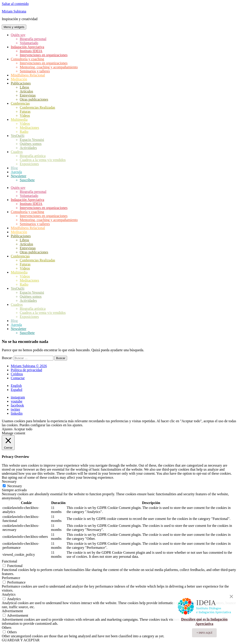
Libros (24, 87)
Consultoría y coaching (27, 59)
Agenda (16, 172)
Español (16, 390)
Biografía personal (33, 39)
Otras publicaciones (34, 99)
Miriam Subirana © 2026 (29, 366)
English (16, 386)
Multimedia (19, 119)
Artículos (26, 91)
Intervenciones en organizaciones (44, 55)
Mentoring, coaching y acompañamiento (49, 67)
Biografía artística (33, 156)
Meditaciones (29, 127)
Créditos (17, 374)
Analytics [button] (8, 594)
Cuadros (17, 152)
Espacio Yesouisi (32, 140)
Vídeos (25, 115)
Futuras (25, 111)
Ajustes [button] (7, 429)
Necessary (14, 486)
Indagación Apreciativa (27, 47)
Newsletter (18, 176)
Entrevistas (28, 95)
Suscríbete (27, 180)
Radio (24, 132)
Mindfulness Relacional (28, 75)
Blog (14, 168)
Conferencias (20, 103)
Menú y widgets (14, 27)
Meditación (19, 79)
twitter (15, 409)
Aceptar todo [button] (23, 429)
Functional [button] (9, 561)
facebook (17, 405)
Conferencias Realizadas (37, 107)
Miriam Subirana (14, 11)
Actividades (28, 148)
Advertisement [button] (12, 611)
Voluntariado (29, 43)
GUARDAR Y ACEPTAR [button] (20, 640)
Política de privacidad (26, 370)
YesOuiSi (17, 136)
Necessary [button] (9, 481)
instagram (18, 397)
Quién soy (18, 35)
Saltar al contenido (15, 4)
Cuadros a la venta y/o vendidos (43, 160)
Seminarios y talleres (35, 71)
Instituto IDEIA (31, 51)
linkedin (16, 413)
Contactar (18, 378)
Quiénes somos (30, 144)
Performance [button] (11, 578)
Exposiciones (29, 164)
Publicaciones (21, 83)
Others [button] (6, 627)
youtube (16, 401)
